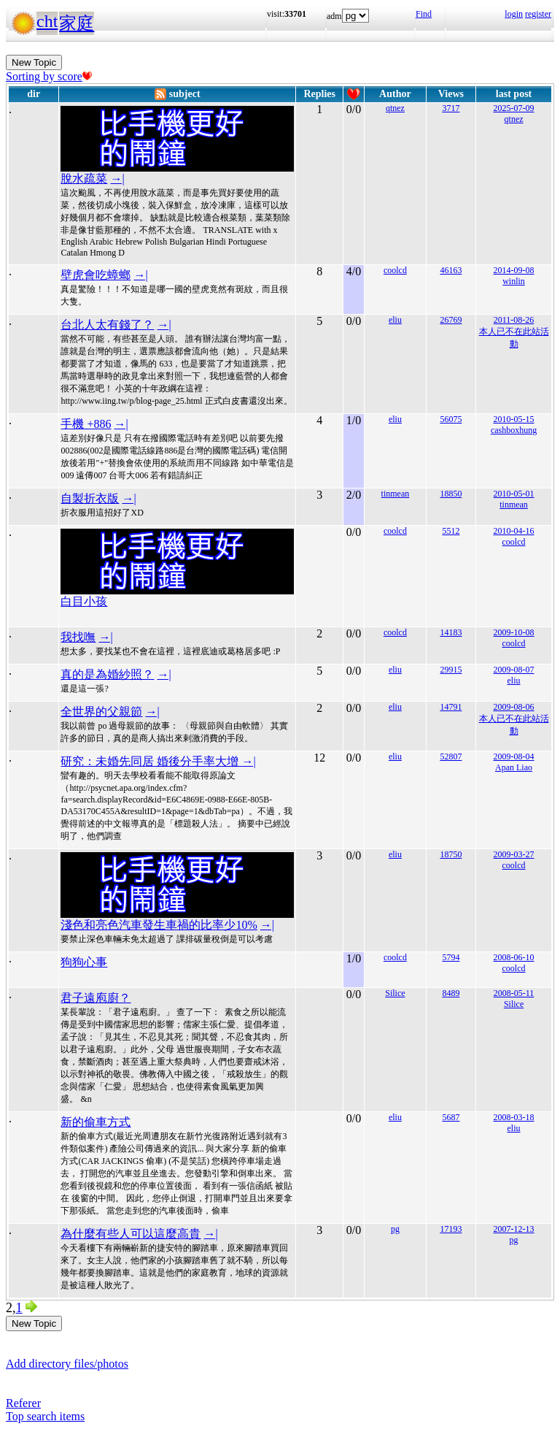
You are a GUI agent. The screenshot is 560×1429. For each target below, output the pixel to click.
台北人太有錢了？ (107, 324)
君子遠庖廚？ (96, 998)
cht (47, 21)
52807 (451, 756)
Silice (395, 993)
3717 (450, 108)
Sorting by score (49, 76)
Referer (23, 1403)
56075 (451, 419)
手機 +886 (86, 424)
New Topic (34, 62)
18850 (451, 494)
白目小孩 (84, 601)
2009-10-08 (514, 632)
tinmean (395, 494)
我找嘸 (78, 637)
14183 (451, 632)
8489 (450, 993)
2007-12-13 (514, 1229)
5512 (450, 531)
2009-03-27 (514, 854)
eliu (395, 320)
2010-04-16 (514, 531)
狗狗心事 (84, 962)
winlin (513, 281)
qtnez (395, 108)
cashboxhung (514, 430)
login (514, 14)
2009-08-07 (514, 669)
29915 (451, 669)
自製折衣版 (90, 498)
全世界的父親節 (101, 711)
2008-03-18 (514, 1117)
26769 (451, 320)
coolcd (395, 270)
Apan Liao (513, 767)
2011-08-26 (514, 320)
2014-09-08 (514, 270)
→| (117, 178)
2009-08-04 (514, 756)
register (538, 14)
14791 (451, 707)
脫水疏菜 (84, 178)
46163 (451, 270)
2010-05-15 (514, 419)
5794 (450, 957)
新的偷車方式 (96, 1122)
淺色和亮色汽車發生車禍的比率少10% (159, 925)
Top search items (45, 1416)
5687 (450, 1117)
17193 (451, 1229)
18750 (451, 854)
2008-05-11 (514, 993)
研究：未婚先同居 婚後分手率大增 (151, 761)
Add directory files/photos (67, 1363)
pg (395, 1229)
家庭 (76, 23)
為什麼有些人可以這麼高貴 (131, 1233)
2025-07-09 (514, 108)
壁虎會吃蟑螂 (96, 275)
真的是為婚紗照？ (107, 674)
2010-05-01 (514, 494)
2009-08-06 (514, 707)
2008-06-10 (514, 957)
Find (424, 14)
